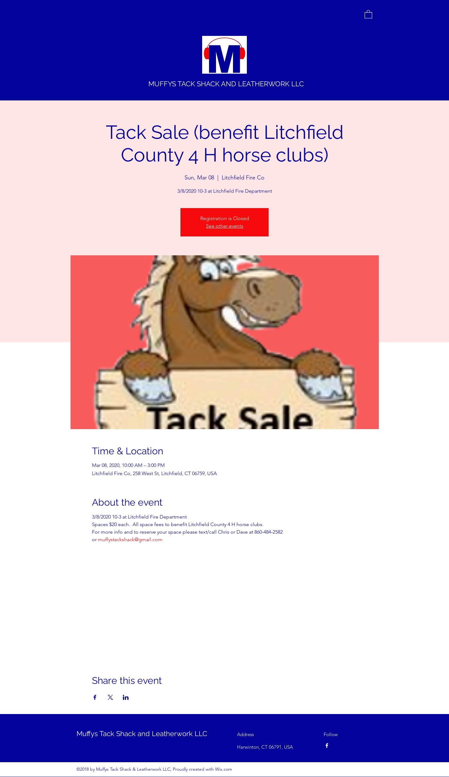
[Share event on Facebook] (95, 697)
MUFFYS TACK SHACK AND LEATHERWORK (218, 84)
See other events (224, 226)
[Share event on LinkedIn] (126, 697)
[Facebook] (327, 745)
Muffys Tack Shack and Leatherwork (135, 733)
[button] (368, 14)
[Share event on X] (110, 697)
